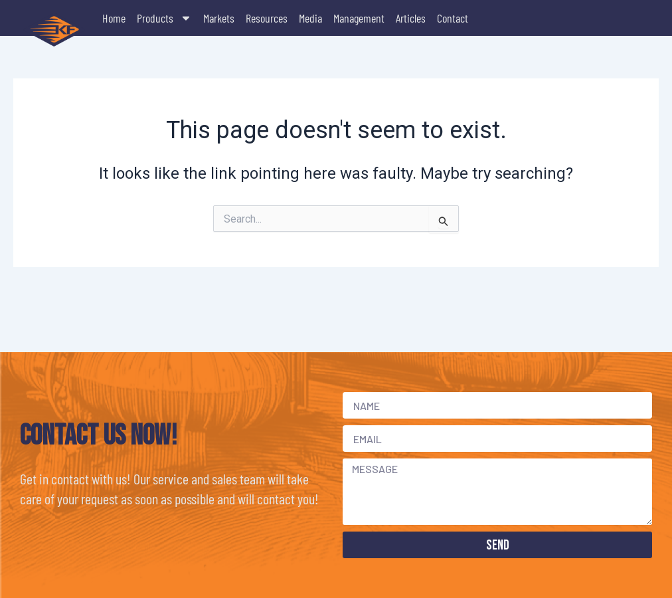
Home (114, 18)
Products (164, 18)
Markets (218, 18)
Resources (267, 18)
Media (310, 18)
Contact (452, 18)
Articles (411, 18)
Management (358, 18)
